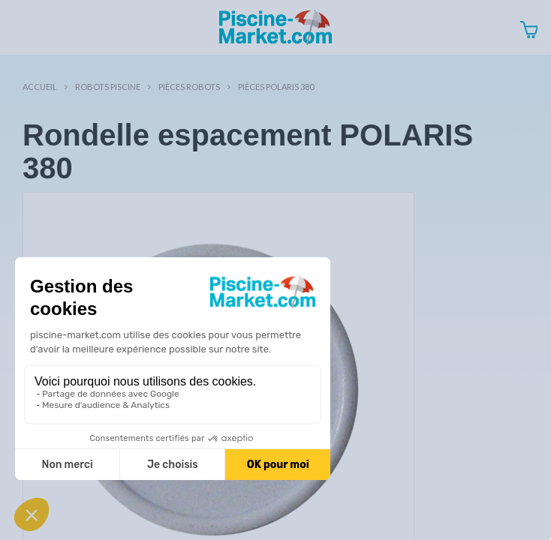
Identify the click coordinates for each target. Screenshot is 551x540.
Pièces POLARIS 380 (276, 87)
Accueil (40, 87)
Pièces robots (189, 87)
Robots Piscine (107, 87)
